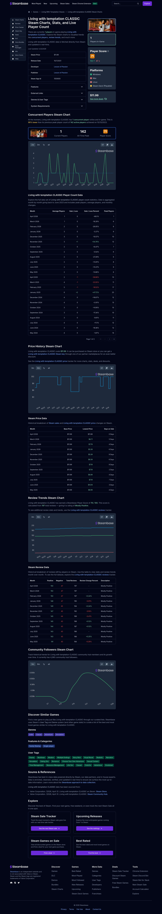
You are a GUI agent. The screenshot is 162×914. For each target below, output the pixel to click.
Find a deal (49, 853)
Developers (97, 884)
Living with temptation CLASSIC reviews (88, 510)
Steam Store (101, 791)
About (88, 909)
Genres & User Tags (57, 99)
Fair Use (80, 909)
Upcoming (53, 4)
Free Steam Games (120, 883)
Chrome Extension (140, 871)
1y (44, 145)
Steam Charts (57, 889)
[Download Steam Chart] (112, 145)
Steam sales (54, 423)
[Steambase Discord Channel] (11, 883)
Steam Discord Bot (140, 875)
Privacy (63, 909)
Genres (95, 871)
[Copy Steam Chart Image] (107, 145)
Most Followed (78, 880)
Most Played (36, 4)
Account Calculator (141, 889)
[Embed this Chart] (103, 145)
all (49, 145)
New (45, 4)
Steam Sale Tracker (120, 871)
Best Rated (76, 871)
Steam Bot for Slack (141, 880)
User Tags (96, 880)
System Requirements (57, 106)
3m (38, 145)
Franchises (96, 894)
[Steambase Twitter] (19, 883)
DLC (53, 875)
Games (35, 12)
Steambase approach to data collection (78, 782)
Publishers (96, 889)
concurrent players (40, 37)
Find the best (94, 853)
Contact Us (97, 909)
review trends (54, 37)
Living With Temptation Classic (53, 12)
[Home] (29, 12)
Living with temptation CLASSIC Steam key (46, 354)
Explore (147, 4)
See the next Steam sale (49, 828)
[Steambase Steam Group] (15, 883)
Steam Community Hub (97, 794)
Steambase (14, 872)
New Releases (78, 884)
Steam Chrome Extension (81, 4)
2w (32, 145)
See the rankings (94, 828)
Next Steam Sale (140, 884)
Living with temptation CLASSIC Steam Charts (85, 12)
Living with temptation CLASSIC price (51, 361)
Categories (96, 875)
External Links (57, 93)
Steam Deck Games (80, 894)
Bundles (55, 884)
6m (38, 368)
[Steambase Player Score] (108, 51)
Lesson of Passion (61, 67)
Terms (71, 909)
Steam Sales (64, 4)
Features (57, 86)
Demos (54, 880)
